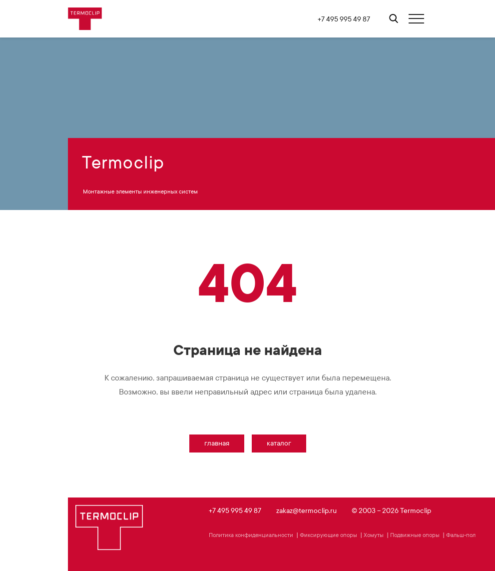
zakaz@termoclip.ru (306, 510)
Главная (216, 443)
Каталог (279, 443)
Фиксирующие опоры (328, 535)
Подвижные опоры (415, 535)
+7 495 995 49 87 (344, 19)
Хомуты (374, 535)
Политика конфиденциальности (251, 535)
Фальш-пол (461, 535)
